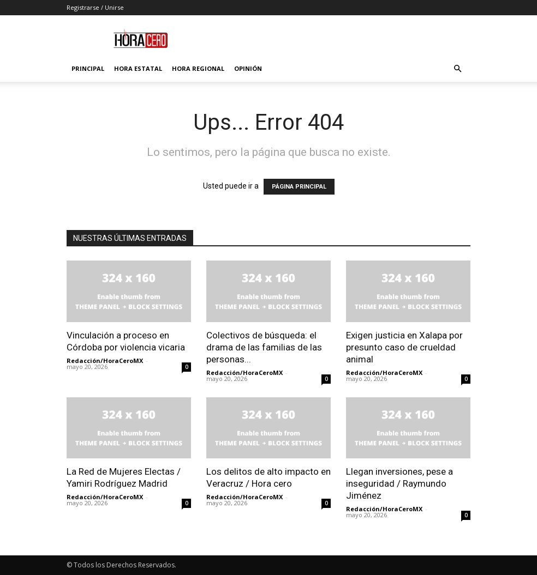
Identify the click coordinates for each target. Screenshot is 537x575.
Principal (87, 68)
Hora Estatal (138, 68)
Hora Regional (198, 68)
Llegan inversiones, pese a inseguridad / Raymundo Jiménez (399, 483)
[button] (457, 69)
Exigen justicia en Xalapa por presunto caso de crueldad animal (404, 347)
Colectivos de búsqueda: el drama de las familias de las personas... (264, 347)
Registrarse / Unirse (95, 7)
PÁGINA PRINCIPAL (299, 186)
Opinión (248, 68)
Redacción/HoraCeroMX (105, 360)
